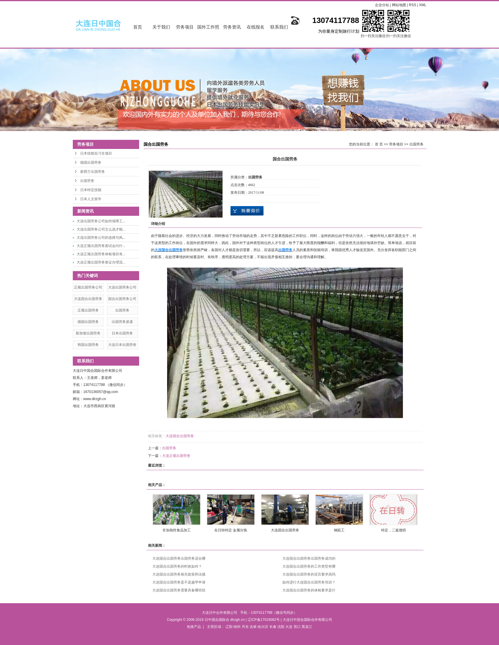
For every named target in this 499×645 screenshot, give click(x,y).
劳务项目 (185, 26)
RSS (412, 5)
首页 (137, 26)
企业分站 (382, 5)
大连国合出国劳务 (88, 299)
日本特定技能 (90, 190)
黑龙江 (307, 627)
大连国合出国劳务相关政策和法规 (178, 574)
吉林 (253, 627)
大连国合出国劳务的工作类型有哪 (308, 566)
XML (422, 5)
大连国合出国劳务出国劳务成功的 (308, 558)
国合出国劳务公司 (122, 299)
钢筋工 (339, 530)
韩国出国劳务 (88, 345)
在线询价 (247, 210)
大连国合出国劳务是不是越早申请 (178, 582)
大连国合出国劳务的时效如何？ (177, 566)
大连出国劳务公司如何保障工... (101, 221)
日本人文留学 (90, 199)
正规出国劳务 (88, 310)
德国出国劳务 (90, 162)
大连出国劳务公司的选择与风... (101, 238)
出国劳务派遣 (122, 322)
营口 (297, 627)
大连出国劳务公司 (122, 287)
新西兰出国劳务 (92, 172)
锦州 (237, 627)
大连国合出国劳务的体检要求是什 (308, 590)
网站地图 (399, 5)
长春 (272, 627)
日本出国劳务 (122, 333)
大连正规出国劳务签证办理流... (101, 262)
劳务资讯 (232, 26)
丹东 (245, 627)
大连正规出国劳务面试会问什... (101, 246)
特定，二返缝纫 (393, 530)
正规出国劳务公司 (88, 287)
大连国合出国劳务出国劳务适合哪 (178, 558)
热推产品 (194, 627)
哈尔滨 (263, 627)
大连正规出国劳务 (176, 456)
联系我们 (279, 26)
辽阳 (229, 627)
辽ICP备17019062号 (264, 620)
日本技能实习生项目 (96, 153)
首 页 (379, 144)
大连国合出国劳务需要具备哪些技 (178, 590)
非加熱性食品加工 (176, 530)
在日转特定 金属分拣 (230, 530)
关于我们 (161, 26)
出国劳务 (87, 181)
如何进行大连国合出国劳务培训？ (308, 582)
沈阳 (280, 627)
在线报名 (255, 26)
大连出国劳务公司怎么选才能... (101, 229)
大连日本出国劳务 (122, 345)
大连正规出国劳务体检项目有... (101, 254)
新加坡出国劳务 (88, 333)
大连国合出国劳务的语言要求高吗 (308, 574)
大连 (288, 627)
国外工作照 (208, 26)
